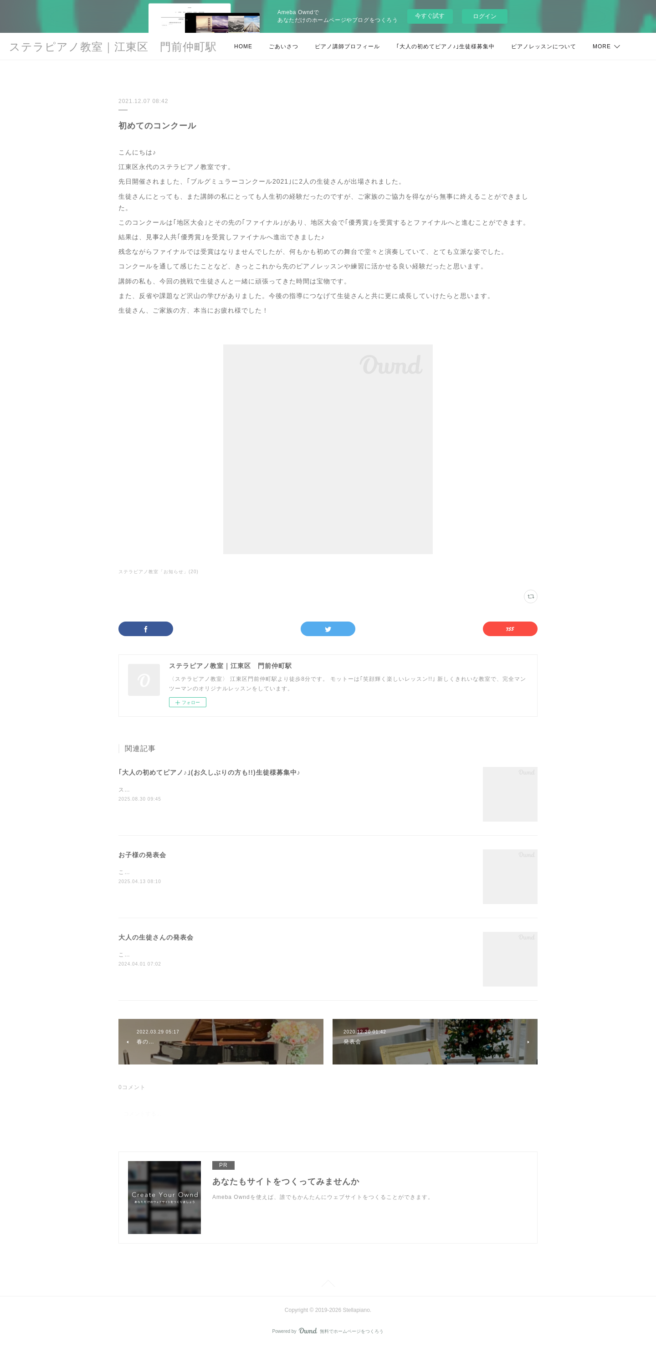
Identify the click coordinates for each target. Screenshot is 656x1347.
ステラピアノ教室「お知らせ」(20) (158, 571)
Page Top (328, 1285)
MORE (602, 46)
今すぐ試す (430, 15)
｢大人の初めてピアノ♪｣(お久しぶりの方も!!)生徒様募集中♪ (209, 772)
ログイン (485, 16)
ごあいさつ (283, 46)
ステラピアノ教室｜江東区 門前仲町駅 (113, 47)
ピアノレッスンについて (543, 46)
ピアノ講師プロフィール (347, 46)
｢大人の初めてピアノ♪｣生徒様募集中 (445, 46)
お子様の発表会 (142, 855)
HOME (243, 46)
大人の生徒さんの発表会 (156, 937)
